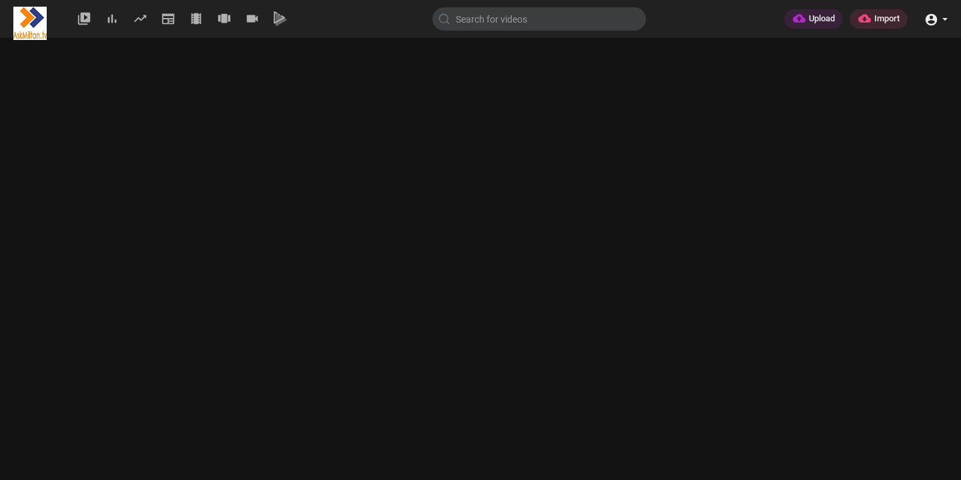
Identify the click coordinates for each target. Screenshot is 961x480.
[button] (936, 18)
